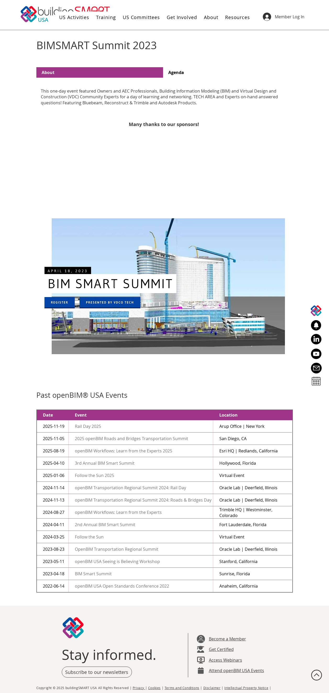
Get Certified (221, 649)
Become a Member (227, 639)
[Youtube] (316, 354)
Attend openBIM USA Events (236, 670)
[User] (201, 639)
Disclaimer (212, 688)
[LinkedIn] (316, 339)
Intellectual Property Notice (246, 688)
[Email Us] (316, 368)
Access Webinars (225, 660)
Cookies (154, 688)
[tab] (99, 72)
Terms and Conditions (182, 688)
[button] (73, 17)
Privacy (139, 688)
